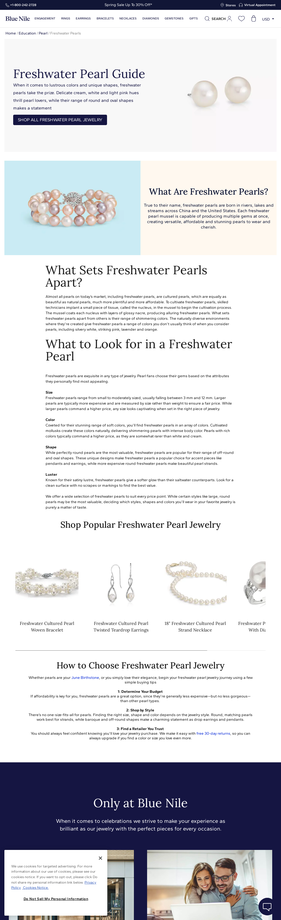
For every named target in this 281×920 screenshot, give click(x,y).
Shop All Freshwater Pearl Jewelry (60, 119)
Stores (231, 5)
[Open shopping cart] (253, 18)
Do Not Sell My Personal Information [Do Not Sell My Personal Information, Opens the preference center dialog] (56, 899)
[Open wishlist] (241, 18)
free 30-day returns (213, 733)
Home (10, 33)
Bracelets (103, 18)
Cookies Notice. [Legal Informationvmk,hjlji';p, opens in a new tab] (35, 888)
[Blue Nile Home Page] (17, 18)
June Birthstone (85, 677)
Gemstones (170, 18)
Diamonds (147, 18)
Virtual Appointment (260, 5)
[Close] (100, 858)
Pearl (43, 33)
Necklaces (125, 18)
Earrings (82, 18)
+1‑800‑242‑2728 (23, 5)
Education (27, 33)
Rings (64, 18)
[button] (258, 596)
